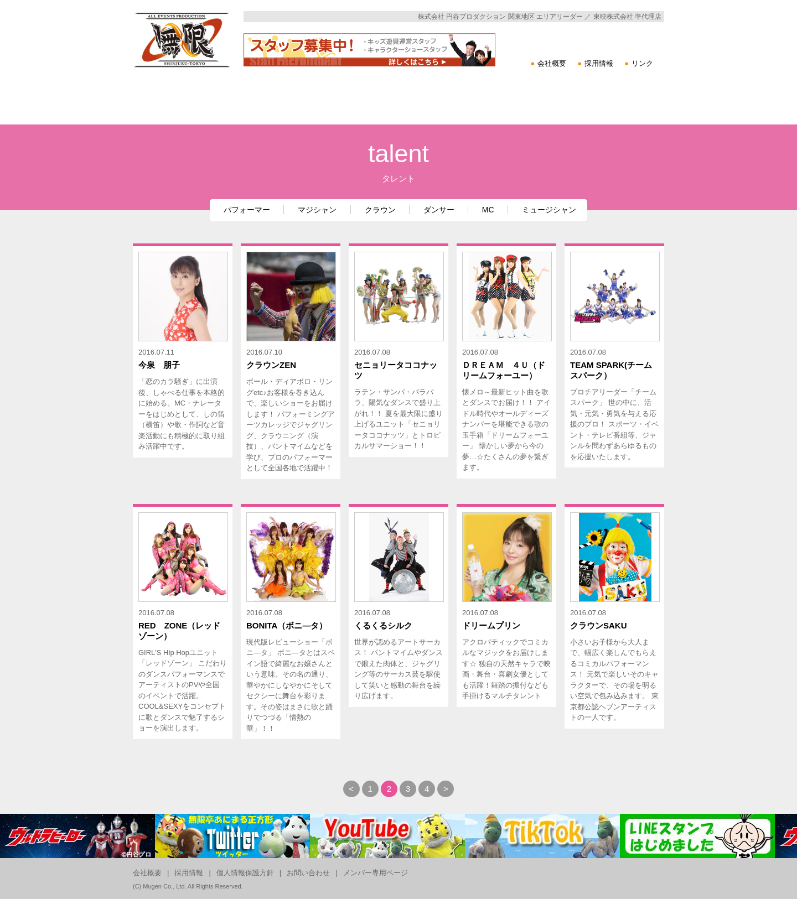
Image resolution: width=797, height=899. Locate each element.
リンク (642, 63)
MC (488, 209)
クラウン (380, 209)
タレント (415, 133)
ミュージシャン (549, 209)
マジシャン (317, 209)
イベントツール (317, 133)
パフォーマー (247, 209)
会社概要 (551, 63)
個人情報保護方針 (245, 873)
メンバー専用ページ (375, 873)
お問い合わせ (308, 873)
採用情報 (598, 63)
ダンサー (438, 209)
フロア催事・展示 (512, 133)
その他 (610, 133)
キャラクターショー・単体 (182, 133)
